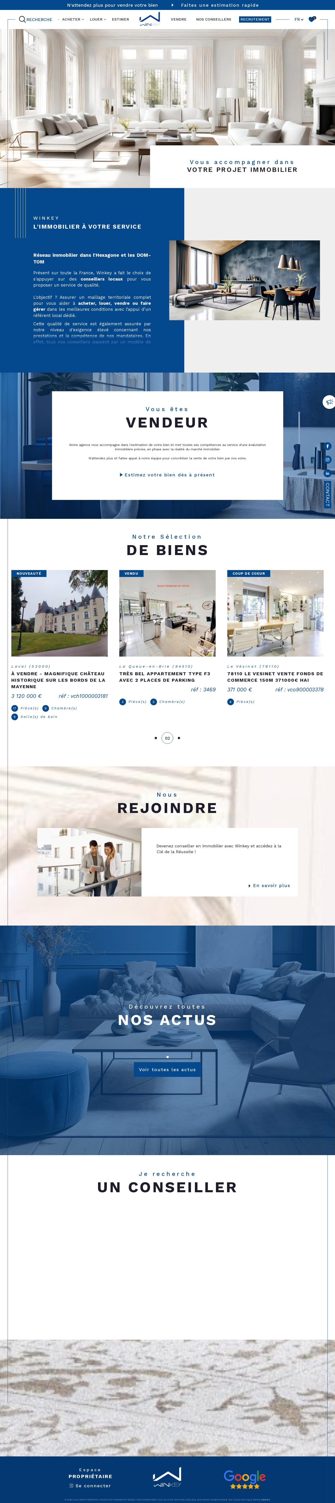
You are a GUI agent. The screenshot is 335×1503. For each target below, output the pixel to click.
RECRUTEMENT (255, 19)
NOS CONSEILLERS (213, 19)
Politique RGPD (249, 1493)
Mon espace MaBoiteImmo (211, 1493)
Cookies (265, 1493)
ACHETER (71, 19)
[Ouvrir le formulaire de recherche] (36, 19)
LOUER (96, 19)
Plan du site (164, 1493)
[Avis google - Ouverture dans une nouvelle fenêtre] (244, 1473)
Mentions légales (184, 1493)
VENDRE (179, 19)
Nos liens (233, 1493)
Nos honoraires (146, 1493)
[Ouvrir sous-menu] (83, 19)
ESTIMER (120, 19)
